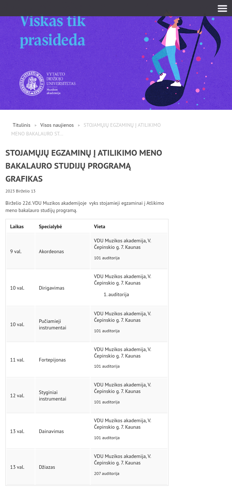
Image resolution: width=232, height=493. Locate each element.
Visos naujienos (57, 125)
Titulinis (21, 125)
